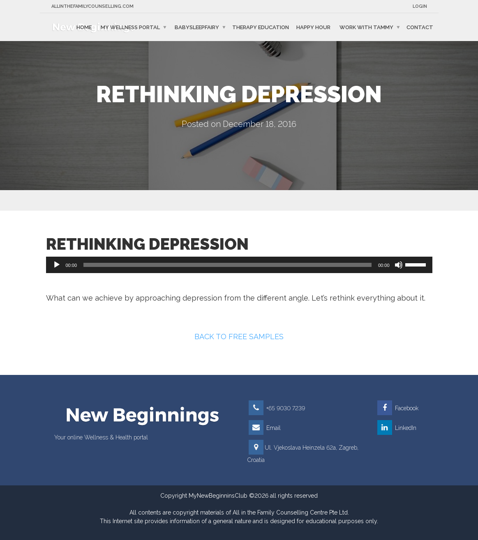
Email (265, 428)
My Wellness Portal (130, 27)
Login (420, 6)
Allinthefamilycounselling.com (92, 6)
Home (84, 27)
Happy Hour (313, 27)
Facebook (397, 408)
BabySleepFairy (197, 27)
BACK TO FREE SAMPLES (239, 336)
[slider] (227, 265)
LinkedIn (396, 428)
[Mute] (399, 265)
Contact (419, 27)
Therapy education (260, 27)
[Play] (57, 265)
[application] (239, 265)
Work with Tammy (366, 27)
